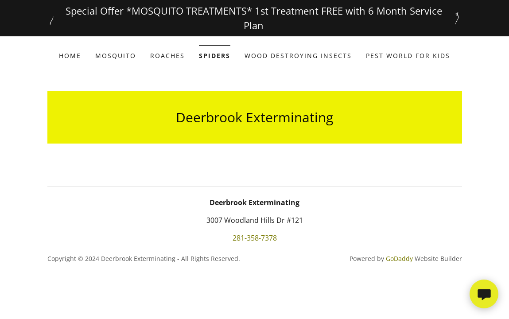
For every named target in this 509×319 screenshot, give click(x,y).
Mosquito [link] (115, 55)
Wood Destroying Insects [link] (298, 55)
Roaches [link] (167, 55)
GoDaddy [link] (399, 258)
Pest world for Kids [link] (408, 55)
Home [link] (70, 55)
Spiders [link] (214, 55)
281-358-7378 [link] (255, 238)
